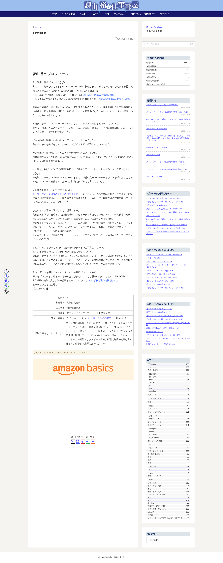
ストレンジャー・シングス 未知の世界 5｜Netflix (165, 162)
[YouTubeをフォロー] (83, 441)
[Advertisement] (84, 51)
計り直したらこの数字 (99, 318)
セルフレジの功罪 (153, 216)
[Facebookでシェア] (6, 276)
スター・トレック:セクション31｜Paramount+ (164, 209)
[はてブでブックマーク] (6, 281)
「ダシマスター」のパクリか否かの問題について (165, 278)
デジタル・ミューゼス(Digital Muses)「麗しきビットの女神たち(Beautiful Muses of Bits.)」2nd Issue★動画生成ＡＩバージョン (168, 138)
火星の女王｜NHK (153, 155)
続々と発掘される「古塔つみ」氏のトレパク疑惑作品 (166, 225)
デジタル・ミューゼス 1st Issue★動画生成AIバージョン (167, 169)
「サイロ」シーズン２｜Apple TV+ (159, 271)
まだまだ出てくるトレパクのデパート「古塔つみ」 (166, 228)
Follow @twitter (155, 27)
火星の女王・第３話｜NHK (156, 129)
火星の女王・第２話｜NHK (156, 147)
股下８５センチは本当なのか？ (158, 284)
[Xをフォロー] (73, 441)
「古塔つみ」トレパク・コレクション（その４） (165, 202)
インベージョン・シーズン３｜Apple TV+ (162, 105)
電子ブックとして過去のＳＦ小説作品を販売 (56, 194)
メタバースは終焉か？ (154, 177)
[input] (168, 44)
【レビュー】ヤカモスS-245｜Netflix (160, 281)
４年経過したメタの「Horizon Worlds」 (161, 274)
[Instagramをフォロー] (78, 441)
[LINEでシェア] (6, 286)
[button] (6, 291)
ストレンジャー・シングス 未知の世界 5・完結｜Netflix (167, 112)
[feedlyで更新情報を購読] (88, 441)
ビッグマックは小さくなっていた (159, 262)
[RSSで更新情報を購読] (93, 441)
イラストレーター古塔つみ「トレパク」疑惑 (163, 198)
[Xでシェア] (6, 271)
